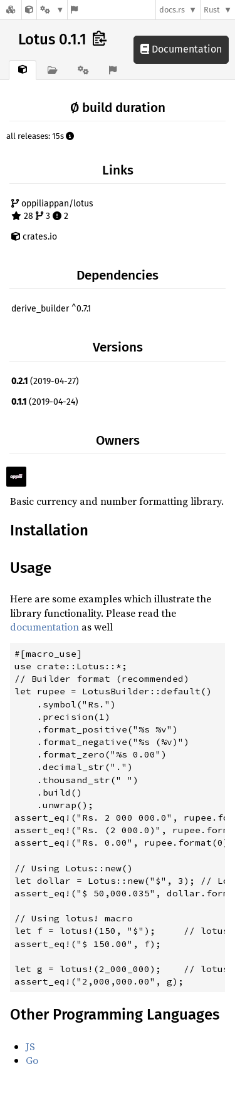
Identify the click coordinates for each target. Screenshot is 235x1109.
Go (32, 1060)
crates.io (34, 236)
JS (30, 1046)
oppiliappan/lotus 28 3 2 (52, 209)
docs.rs (172, 9)
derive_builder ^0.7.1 (51, 308)
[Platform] (52, 9)
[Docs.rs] (10, 9)
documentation (44, 627)
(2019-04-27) (45, 381)
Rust (212, 9)
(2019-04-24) (44, 402)
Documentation (181, 49)
